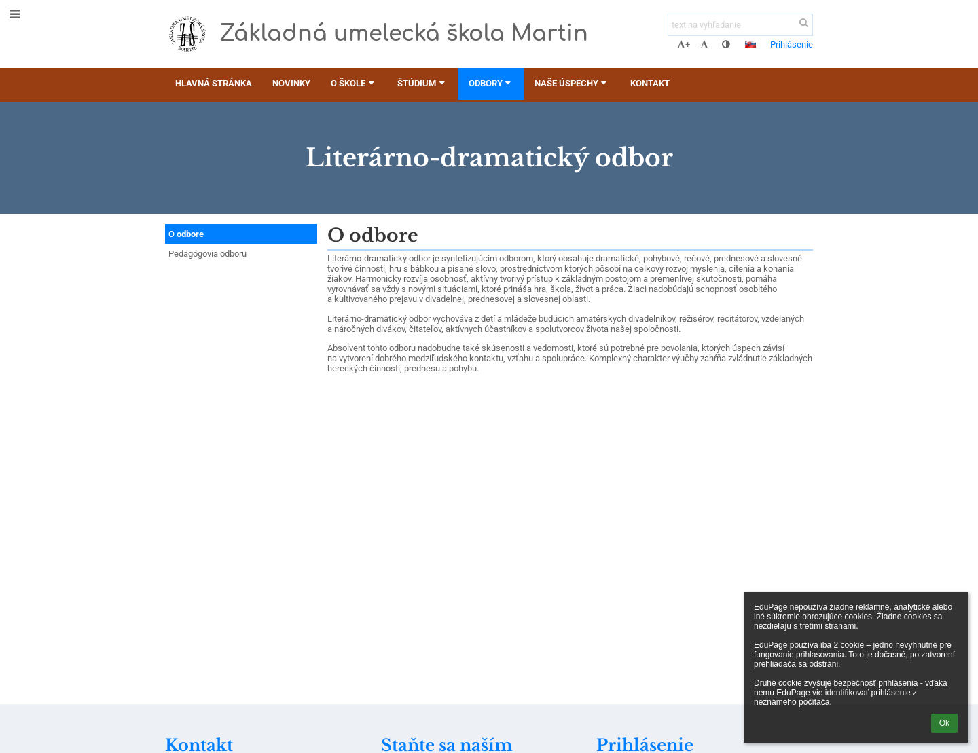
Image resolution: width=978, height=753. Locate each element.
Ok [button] (944, 723)
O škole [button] (354, 83)
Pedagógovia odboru (207, 254)
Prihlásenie (791, 44)
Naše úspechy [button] (572, 83)
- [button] (705, 44)
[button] (750, 44)
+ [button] (683, 44)
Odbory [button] (491, 83)
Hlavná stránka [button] (213, 83)
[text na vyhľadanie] (740, 25)
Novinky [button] (291, 83)
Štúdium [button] (422, 83)
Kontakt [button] (650, 83)
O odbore (186, 234)
